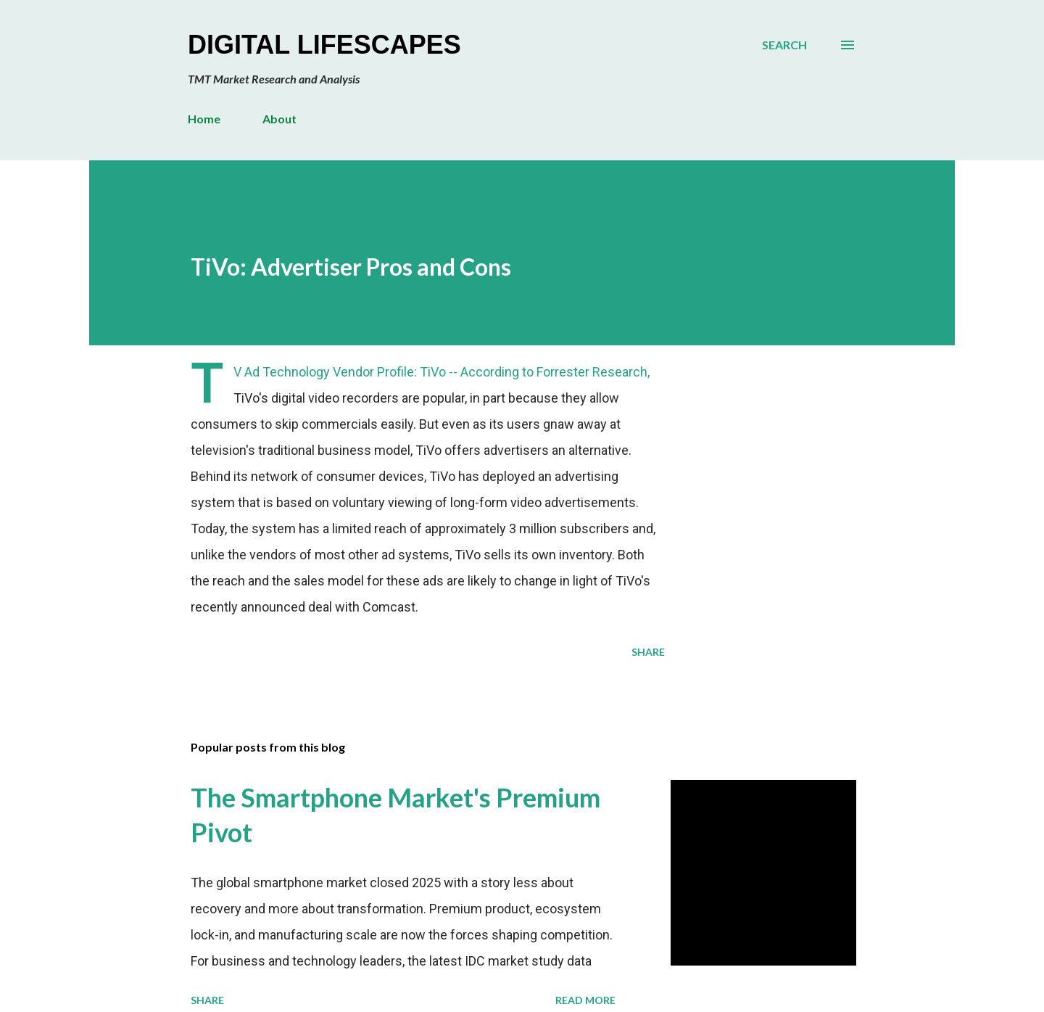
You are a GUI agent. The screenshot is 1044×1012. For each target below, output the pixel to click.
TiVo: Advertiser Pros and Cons (351, 266)
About (279, 119)
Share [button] (648, 652)
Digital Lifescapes (324, 44)
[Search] (784, 45)
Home (204, 119)
